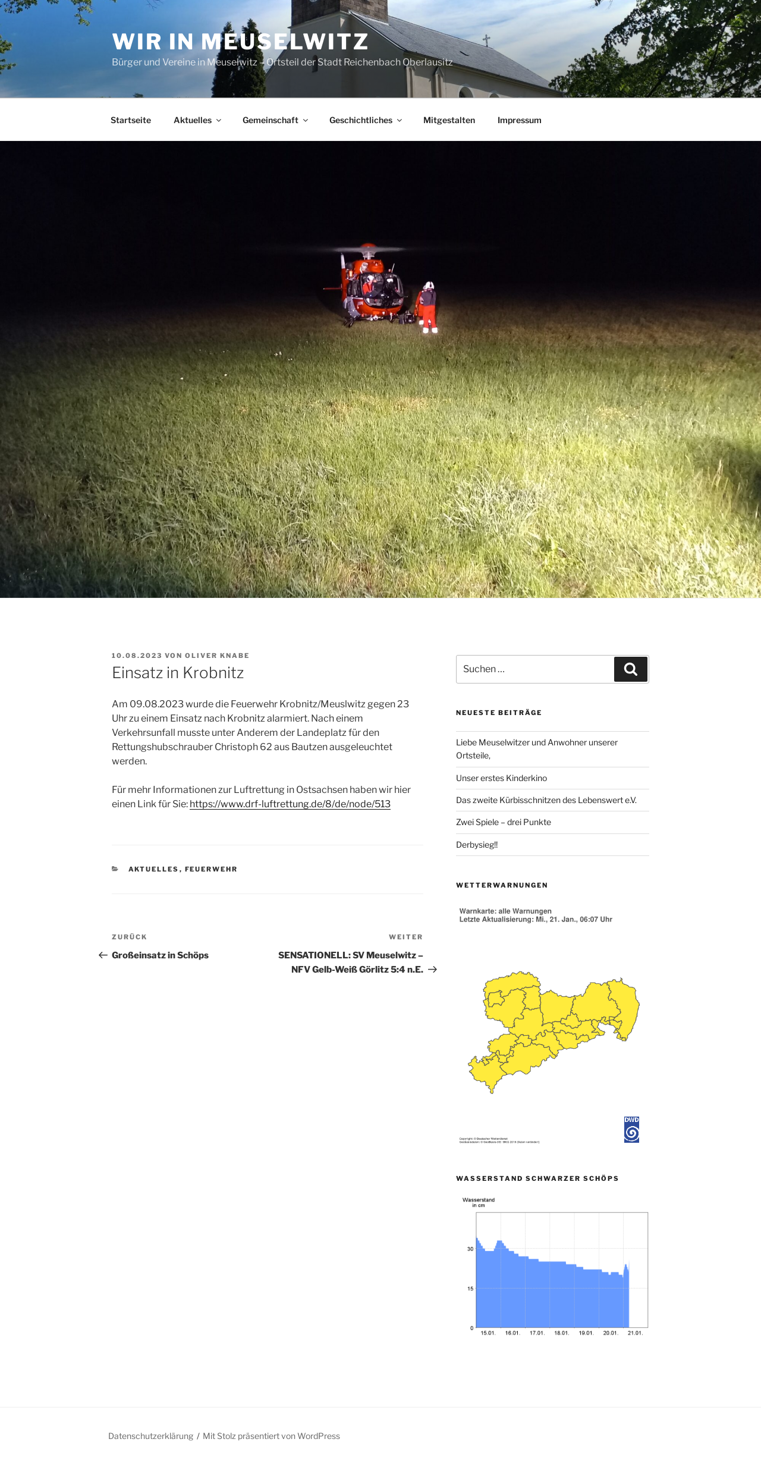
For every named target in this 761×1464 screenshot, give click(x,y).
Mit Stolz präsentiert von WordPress (271, 1436)
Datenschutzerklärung (150, 1436)
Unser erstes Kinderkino (502, 778)
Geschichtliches (366, 120)
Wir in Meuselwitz (241, 42)
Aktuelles (198, 120)
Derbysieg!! (477, 844)
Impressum (520, 120)
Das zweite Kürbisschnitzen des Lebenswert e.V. (546, 800)
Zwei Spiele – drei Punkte (503, 822)
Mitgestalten (449, 120)
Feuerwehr (211, 869)
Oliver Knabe (217, 655)
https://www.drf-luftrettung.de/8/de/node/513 (290, 804)
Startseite (131, 120)
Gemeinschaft (276, 120)
